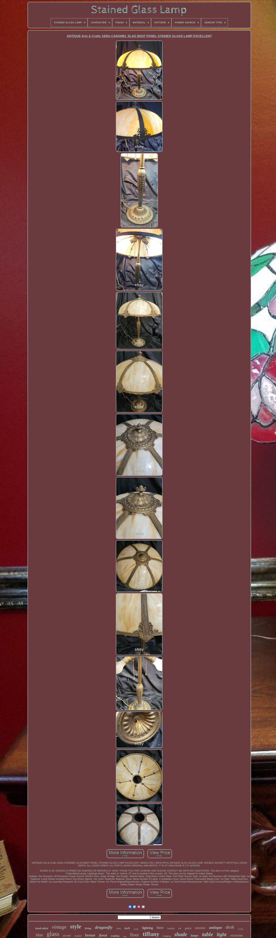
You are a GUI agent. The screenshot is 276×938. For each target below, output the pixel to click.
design (136, 929)
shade (180, 934)
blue (39, 935)
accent (67, 935)
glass (53, 933)
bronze (90, 935)
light (221, 934)
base (160, 927)
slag (124, 936)
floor (134, 934)
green (188, 928)
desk (230, 927)
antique (215, 927)
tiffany (151, 934)
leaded (78, 936)
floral (103, 935)
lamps (195, 935)
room (118, 928)
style (75, 926)
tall (179, 928)
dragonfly (104, 927)
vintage (59, 927)
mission (200, 928)
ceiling (240, 929)
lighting (147, 928)
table (207, 934)
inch (127, 928)
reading (115, 935)
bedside (171, 928)
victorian (236, 935)
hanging (167, 936)
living (88, 928)
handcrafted (41, 928)
